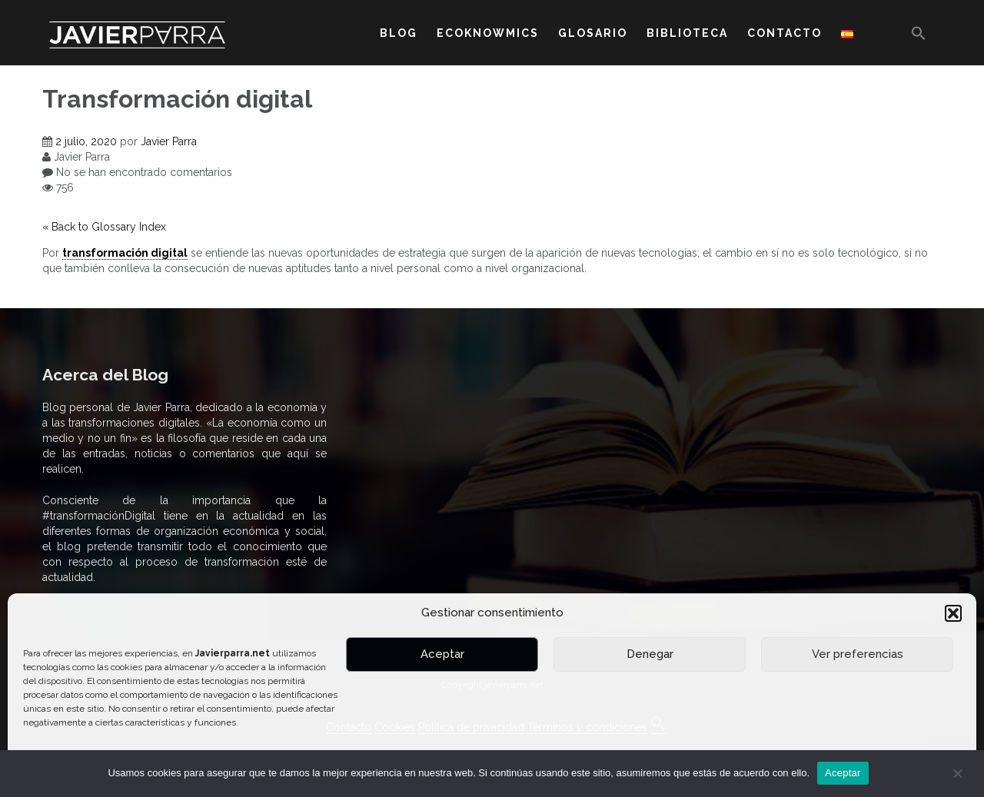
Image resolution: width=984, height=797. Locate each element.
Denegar (650, 654)
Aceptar (442, 654)
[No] (957, 773)
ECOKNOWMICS (488, 33)
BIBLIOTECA (687, 33)
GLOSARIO (592, 33)
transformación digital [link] (125, 253)
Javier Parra (169, 141)
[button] (953, 613)
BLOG (398, 33)
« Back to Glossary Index (104, 227)
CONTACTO (784, 33)
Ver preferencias (857, 654)
